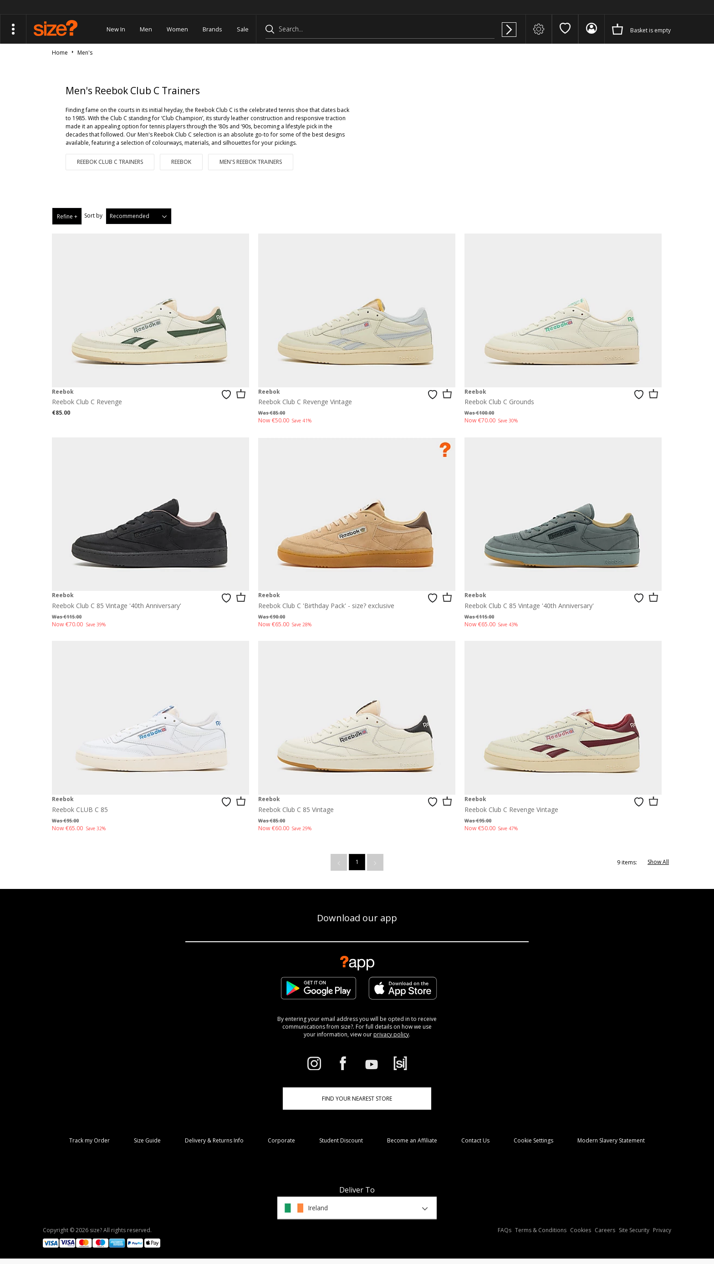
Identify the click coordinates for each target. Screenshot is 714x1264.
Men (146, 29)
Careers (605, 1230)
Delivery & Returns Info (214, 1140)
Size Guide (147, 1140)
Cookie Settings (533, 1140)
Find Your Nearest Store (357, 1098)
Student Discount (341, 1140)
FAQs (504, 1230)
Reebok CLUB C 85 (80, 809)
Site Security (634, 1230)
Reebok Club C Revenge (87, 401)
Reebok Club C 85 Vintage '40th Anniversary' (116, 605)
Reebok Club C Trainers (110, 162)
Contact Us (475, 1140)
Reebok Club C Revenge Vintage (305, 401)
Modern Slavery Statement (611, 1140)
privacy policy (391, 1034)
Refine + (67, 216)
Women (177, 29)
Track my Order (89, 1140)
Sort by (93, 215)
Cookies (580, 1230)
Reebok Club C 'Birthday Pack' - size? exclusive (326, 605)
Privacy (662, 1230)
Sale (243, 29)
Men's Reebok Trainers (250, 162)
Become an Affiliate (412, 1140)
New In (116, 29)
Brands (212, 29)
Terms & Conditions (540, 1230)
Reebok (181, 162)
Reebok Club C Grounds (499, 401)
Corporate (281, 1140)
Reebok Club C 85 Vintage (296, 809)
